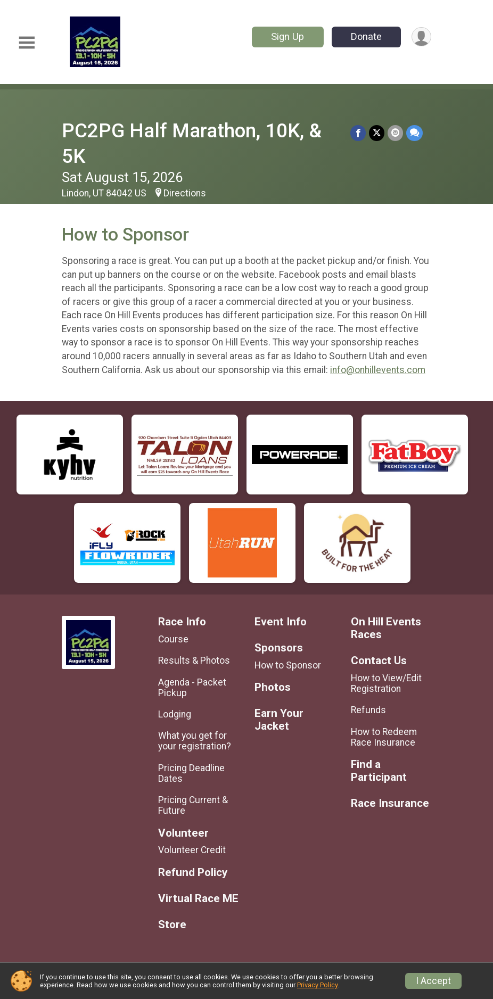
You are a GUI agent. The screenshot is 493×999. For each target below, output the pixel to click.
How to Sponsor (287, 665)
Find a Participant (379, 770)
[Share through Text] (414, 133)
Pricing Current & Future (193, 805)
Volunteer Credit (192, 850)
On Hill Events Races (386, 628)
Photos (272, 687)
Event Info (280, 622)
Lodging (174, 714)
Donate (366, 36)
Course (173, 639)
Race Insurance (390, 803)
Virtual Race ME (198, 899)
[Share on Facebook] (358, 133)
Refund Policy (192, 872)
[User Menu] (421, 37)
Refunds (368, 710)
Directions (184, 193)
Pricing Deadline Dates (191, 773)
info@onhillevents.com (377, 370)
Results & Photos (194, 660)
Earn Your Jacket (278, 719)
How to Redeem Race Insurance (384, 737)
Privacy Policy (317, 985)
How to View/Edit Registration (386, 683)
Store (172, 925)
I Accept (433, 981)
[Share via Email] (395, 133)
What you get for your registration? (194, 741)
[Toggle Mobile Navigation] (26, 43)
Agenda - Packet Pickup (192, 687)
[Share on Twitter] (376, 133)
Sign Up (287, 36)
